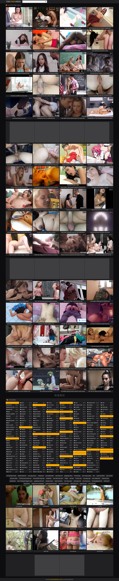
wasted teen (13, 481)
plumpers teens (49, 481)
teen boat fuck (92, 483)
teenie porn (106, 481)
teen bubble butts (50, 475)
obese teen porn (74, 483)
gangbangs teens (68, 475)
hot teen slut (78, 478)
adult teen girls (83, 483)
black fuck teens (59, 481)
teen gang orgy (86, 478)
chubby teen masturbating (38, 483)
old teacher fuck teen (64, 483)
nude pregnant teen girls (51, 483)
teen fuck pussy (86, 481)
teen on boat (109, 475)
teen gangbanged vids (97, 481)
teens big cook (77, 481)
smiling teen (41, 475)
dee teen (72, 478)
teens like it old (58, 475)
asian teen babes (101, 475)
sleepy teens (27, 483)
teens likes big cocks (58, 478)
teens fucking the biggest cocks (24, 481)
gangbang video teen (39, 481)
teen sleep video (68, 481)
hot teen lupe (77, 475)
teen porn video (13, 478)
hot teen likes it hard (11, 475)
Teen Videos (13, 2)
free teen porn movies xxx (25, 478)
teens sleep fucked (86, 475)
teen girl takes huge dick (38, 478)
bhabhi (66, 478)
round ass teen (105, 478)
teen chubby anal (96, 478)
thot (94, 475)
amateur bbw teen (22, 475)
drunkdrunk (48, 478)
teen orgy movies (32, 475)
